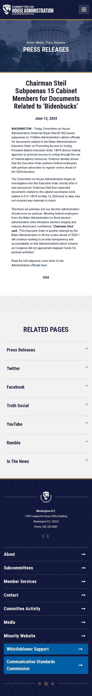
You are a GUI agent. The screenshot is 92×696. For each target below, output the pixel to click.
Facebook (15, 387)
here (44, 265)
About (44, 554)
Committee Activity (44, 609)
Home (30, 42)
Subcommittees (44, 568)
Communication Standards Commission (44, 665)
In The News (18, 461)
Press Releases (56, 42)
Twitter (13, 368)
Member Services (44, 581)
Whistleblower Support (44, 649)
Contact (44, 595)
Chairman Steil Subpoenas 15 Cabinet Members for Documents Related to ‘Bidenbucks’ (46, 94)
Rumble (13, 442)
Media (40, 42)
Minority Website (44, 636)
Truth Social (18, 405)
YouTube (14, 424)
